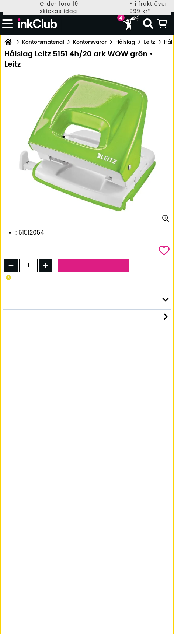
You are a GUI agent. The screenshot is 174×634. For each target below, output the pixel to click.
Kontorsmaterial (43, 42)
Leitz (149, 42)
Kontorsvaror (90, 42)
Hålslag (125, 42)
